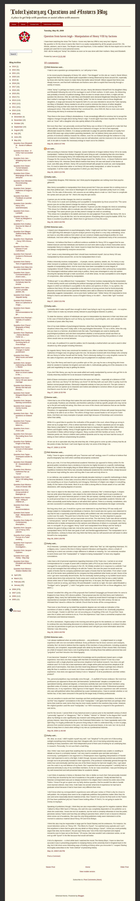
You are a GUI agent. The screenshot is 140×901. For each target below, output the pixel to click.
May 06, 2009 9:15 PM (56, 172)
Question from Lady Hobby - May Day (21, 557)
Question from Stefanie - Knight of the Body (23, 443)
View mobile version (87, 872)
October (17, 123)
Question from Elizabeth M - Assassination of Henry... (23, 464)
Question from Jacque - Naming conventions (23, 401)
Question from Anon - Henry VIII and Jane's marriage (23, 380)
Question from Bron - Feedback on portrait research (23, 198)
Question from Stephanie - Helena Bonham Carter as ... (23, 335)
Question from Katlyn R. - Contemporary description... (23, 522)
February (18, 582)
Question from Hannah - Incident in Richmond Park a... (23, 256)
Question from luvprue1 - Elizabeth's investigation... (23, 545)
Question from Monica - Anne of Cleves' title (23, 486)
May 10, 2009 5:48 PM (56, 851)
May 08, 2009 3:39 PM (56, 539)
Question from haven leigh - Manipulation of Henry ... (23, 515)
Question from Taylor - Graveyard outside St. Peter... (23, 456)
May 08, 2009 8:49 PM (56, 632)
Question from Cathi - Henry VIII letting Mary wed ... (23, 479)
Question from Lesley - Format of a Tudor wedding (22, 537)
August (17, 130)
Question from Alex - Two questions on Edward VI (23, 415)
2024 (14, 67)
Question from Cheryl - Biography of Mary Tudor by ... (22, 327)
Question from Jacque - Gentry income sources (23, 408)
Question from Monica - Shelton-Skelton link (23, 570)
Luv (48, 149)
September (18, 127)
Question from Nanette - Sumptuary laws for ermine (23, 282)
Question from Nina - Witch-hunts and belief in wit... (23, 357)
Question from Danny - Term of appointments (23, 263)
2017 (14, 87)
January (17, 585)
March (16, 578)
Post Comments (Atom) (93, 880)
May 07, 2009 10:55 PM (56, 393)
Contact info (34, 24)
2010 (14, 110)
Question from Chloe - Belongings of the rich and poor (23, 175)
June (16, 137)
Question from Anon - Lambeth (22, 212)
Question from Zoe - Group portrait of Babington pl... (21, 492)
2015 (14, 93)
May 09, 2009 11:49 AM (56, 731)
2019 (14, 80)
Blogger (81, 896)
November (18, 120)
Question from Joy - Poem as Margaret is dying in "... (23, 218)
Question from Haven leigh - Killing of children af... (22, 500)
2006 (14, 596)
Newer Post (50, 867)
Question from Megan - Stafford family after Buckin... (22, 234)
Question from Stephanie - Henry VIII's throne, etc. (23, 241)
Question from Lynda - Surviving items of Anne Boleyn (22, 342)
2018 (14, 83)
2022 (14, 70)
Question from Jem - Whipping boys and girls (22, 160)
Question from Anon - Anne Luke (22, 429)
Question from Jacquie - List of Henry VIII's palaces (23, 530)
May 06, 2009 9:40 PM (56, 222)
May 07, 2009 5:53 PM (56, 301)
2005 (14, 599)
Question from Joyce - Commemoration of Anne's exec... (22, 275)
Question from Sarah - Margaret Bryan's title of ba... (23, 395)
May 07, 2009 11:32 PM (56, 447)
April (16, 575)
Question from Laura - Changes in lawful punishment (22, 350)
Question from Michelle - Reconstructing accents (23, 183)
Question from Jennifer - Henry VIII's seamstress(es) (23, 205)
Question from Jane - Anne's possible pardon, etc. (22, 290)
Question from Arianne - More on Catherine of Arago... (23, 302)
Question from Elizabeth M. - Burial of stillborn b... (23, 145)
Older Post (124, 867)
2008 (14, 589)
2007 (14, 593)
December (18, 117)
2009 (14, 114)
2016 (14, 90)
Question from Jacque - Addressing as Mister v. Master (23, 365)
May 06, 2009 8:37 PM (56, 144)
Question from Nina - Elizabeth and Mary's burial (23, 563)
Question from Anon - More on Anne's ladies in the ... (23, 372)
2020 (14, 77)
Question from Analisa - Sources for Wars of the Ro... (23, 226)
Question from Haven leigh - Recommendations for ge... (23, 311)
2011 (14, 107)
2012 (14, 104)
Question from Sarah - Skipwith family (22, 296)
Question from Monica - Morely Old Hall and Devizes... (23, 387)
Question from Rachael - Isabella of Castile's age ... (23, 320)
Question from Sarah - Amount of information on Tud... (23, 449)
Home (14, 24)
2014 (14, 97)
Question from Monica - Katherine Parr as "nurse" (23, 471)
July (16, 133)
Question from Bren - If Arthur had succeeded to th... (23, 153)
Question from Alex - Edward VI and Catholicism (21, 249)
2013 (14, 100)
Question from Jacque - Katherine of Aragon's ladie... (23, 190)
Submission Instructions (52, 24)
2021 (14, 73)
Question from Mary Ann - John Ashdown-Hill (23, 268)
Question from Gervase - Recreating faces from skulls (23, 436)
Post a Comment (53, 856)
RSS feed (15, 611)
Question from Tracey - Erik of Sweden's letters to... (22, 423)
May (16, 140)
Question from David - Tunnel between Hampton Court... (22, 168)
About (23, 24)
